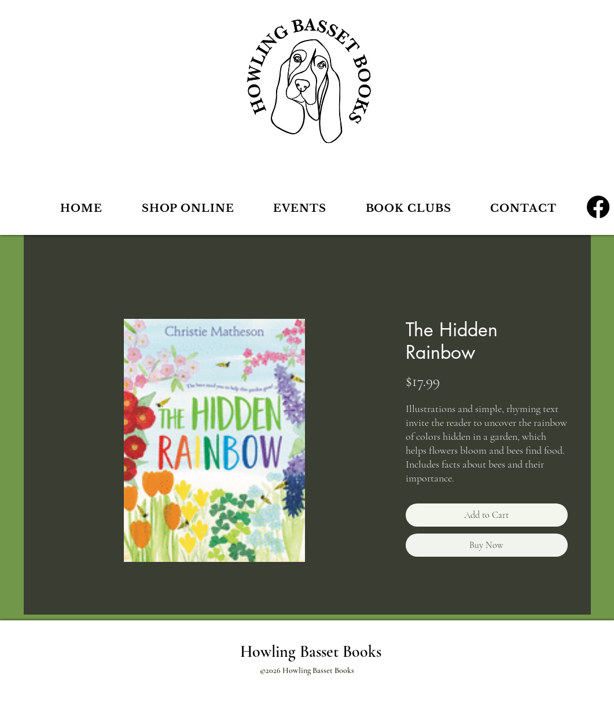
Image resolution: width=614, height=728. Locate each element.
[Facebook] (598, 207)
